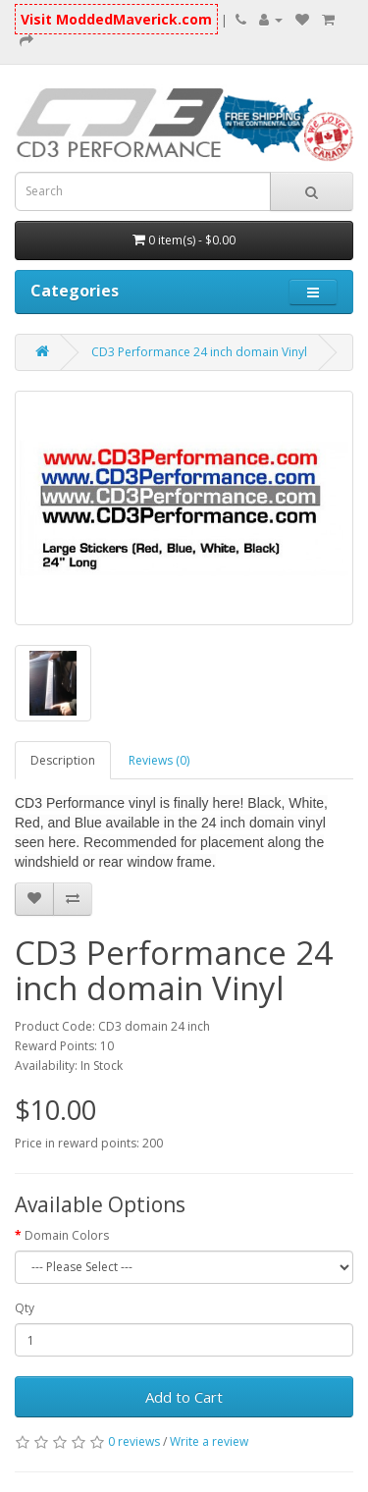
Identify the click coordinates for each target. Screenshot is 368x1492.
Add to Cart (184, 1397)
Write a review (209, 1441)
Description (62, 760)
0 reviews (134, 1441)
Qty (24, 1308)
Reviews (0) (159, 760)
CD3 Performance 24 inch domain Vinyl (199, 352)
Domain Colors (67, 1235)
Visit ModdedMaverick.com (116, 19)
